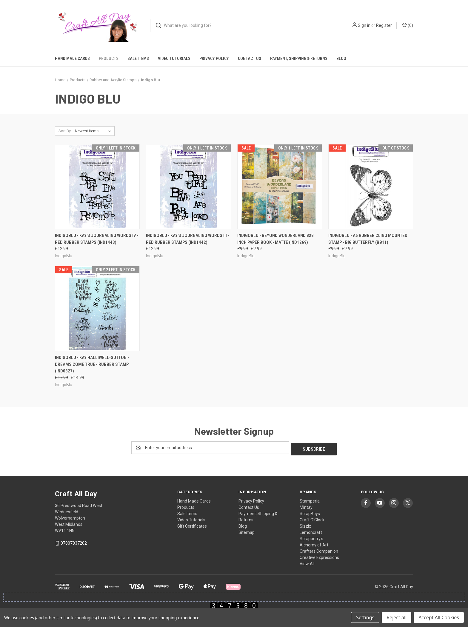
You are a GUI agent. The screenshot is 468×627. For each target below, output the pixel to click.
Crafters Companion (319, 549)
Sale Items (138, 58)
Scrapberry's (311, 537)
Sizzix (305, 524)
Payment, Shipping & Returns (298, 58)
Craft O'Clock (312, 518)
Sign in (364, 25)
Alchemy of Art (314, 543)
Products (108, 58)
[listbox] (94, 131)
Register (384, 25)
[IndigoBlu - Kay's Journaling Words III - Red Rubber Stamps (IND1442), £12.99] (188, 186)
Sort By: (65, 131)
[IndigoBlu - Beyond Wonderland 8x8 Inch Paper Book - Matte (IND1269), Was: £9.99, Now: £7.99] (279, 186)
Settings (365, 617)
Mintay (306, 505)
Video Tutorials (174, 58)
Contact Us (249, 58)
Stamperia (310, 499)
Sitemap (246, 531)
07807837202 (74, 541)
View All (307, 562)
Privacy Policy (214, 58)
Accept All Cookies (438, 617)
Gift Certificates (192, 524)
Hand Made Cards (72, 58)
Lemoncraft (311, 531)
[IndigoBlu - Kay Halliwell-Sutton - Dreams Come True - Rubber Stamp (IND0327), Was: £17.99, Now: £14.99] (97, 308)
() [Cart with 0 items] (407, 25)
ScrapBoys (310, 512)
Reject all (397, 617)
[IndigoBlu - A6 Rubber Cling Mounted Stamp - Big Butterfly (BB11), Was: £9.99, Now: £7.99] (371, 186)
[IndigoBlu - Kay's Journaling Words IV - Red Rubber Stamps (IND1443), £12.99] (97, 186)
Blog (341, 58)
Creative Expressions (319, 556)
